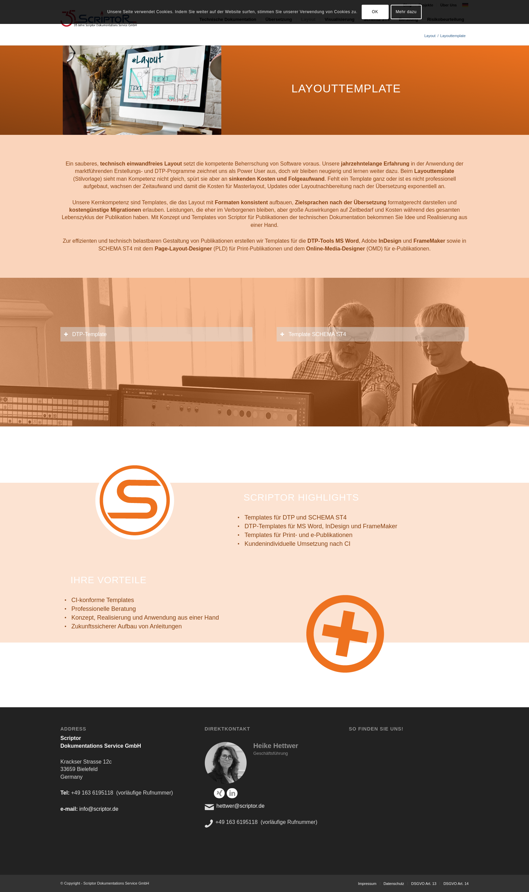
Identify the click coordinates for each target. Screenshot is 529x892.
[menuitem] (367, 883)
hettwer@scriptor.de (241, 806)
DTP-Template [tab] (85, 334)
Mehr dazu (406, 11)
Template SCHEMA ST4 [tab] (313, 334)
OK (375, 11)
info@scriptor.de (98, 809)
